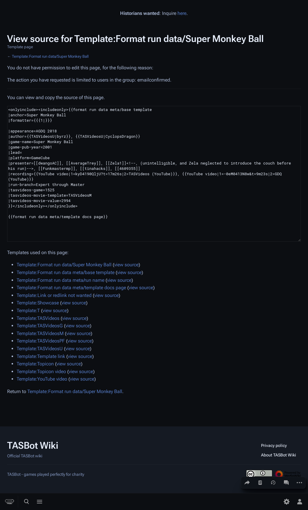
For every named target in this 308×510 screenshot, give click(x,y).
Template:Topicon (35, 364)
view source (126, 264)
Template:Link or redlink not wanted (54, 295)
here (181, 13)
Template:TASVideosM (40, 333)
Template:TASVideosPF (41, 341)
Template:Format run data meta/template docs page (71, 287)
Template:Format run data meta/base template (65, 272)
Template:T (28, 310)
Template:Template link (41, 356)
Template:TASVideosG (40, 325)
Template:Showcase (38, 303)
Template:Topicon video (41, 371)
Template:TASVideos (38, 318)
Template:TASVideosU (40, 348)
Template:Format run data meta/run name (60, 280)
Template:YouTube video (42, 379)
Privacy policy (274, 445)
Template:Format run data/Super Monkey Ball (50, 56)
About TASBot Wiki (278, 455)
